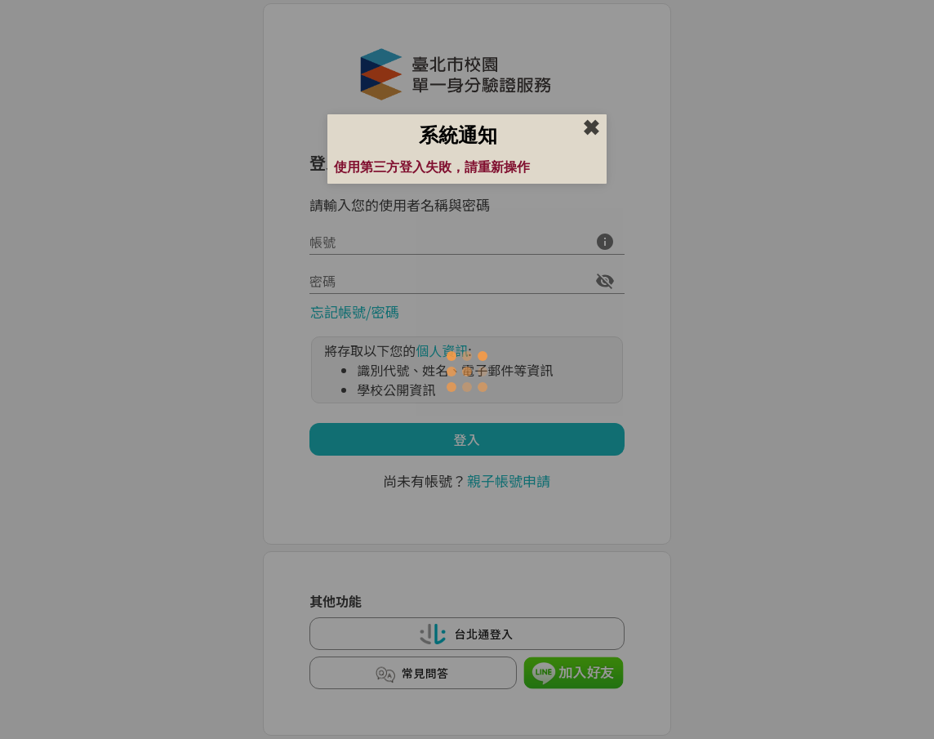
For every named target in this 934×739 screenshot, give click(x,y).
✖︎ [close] (591, 128)
